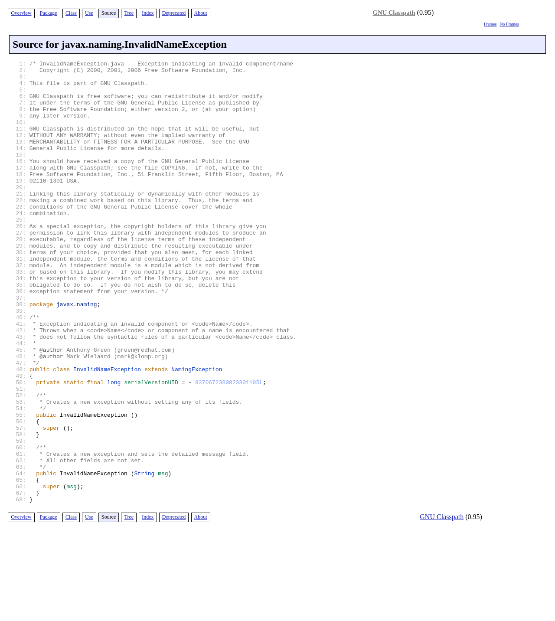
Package (48, 13)
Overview (21, 13)
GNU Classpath (394, 12)
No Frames (509, 24)
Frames (490, 24)
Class (71, 13)
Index (147, 13)
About (200, 13)
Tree (129, 13)
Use (89, 13)
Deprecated (174, 13)
